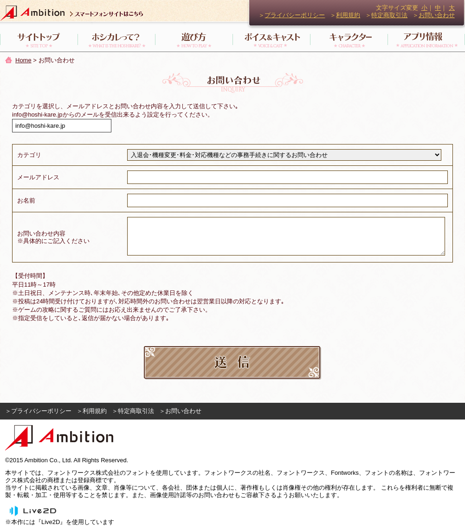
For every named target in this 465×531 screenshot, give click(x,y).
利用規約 (348, 15)
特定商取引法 (389, 15)
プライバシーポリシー (295, 15)
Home (23, 60)
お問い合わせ (437, 15)
